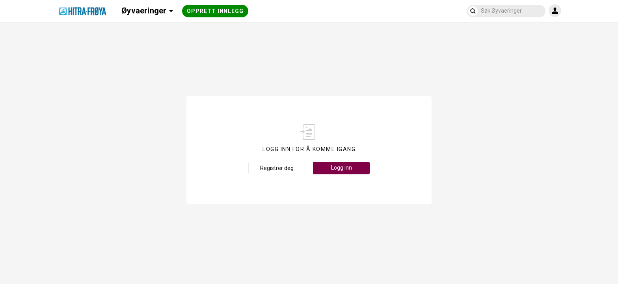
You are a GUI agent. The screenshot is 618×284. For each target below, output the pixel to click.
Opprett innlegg (215, 11)
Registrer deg (277, 168)
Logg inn (341, 167)
